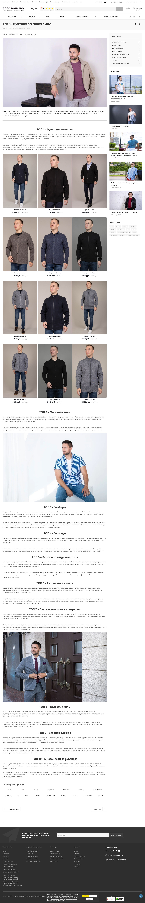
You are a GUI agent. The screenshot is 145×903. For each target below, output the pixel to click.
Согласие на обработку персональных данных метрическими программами (12, 883)
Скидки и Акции (8, 861)
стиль (134, 232)
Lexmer (37, 795)
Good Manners (97, 790)
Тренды (121, 235)
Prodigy (63, 795)
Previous (4, 822)
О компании (7, 847)
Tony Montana (87, 795)
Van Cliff (101, 795)
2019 (112, 226)
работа (128, 232)
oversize (118, 226)
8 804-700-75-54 (114, 851)
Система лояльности (33, 861)
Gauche (81, 790)
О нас (4, 851)
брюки (125, 226)
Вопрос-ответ (54, 851)
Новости (6, 859)
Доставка (29, 853)
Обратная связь (55, 853)
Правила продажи (56, 856)
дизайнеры (121, 229)
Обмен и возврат (32, 856)
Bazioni (35, 790)
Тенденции (114, 235)
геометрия (132, 226)
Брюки (76, 851)
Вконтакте (141, 896)
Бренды (76, 866)
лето (128, 229)
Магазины (6, 853)
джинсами (34, 774)
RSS (140, 24)
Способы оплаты (31, 851)
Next (141, 822)
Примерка (121, 232)
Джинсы (113, 229)
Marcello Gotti (50, 795)
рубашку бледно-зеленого (66, 616)
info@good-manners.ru (116, 2)
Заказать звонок (130, 2)
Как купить (53, 861)
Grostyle (8, 795)
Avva (22, 790)
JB (18, 795)
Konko (27, 795)
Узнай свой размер (56, 859)
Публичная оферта (9, 866)
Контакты (6, 856)
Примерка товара (32, 859)
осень (133, 229)
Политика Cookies (9, 875)
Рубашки (77, 861)
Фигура (129, 235)
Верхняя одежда (79, 856)
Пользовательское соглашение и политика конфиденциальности (10, 870)
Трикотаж (77, 864)
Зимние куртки (79, 859)
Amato (9, 790)
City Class (66, 790)
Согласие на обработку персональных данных (10, 878)
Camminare (50, 790)
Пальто (58, 573)
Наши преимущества (10, 864)
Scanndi (74, 795)
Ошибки (113, 232)
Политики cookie (72, 897)
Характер (136, 235)
